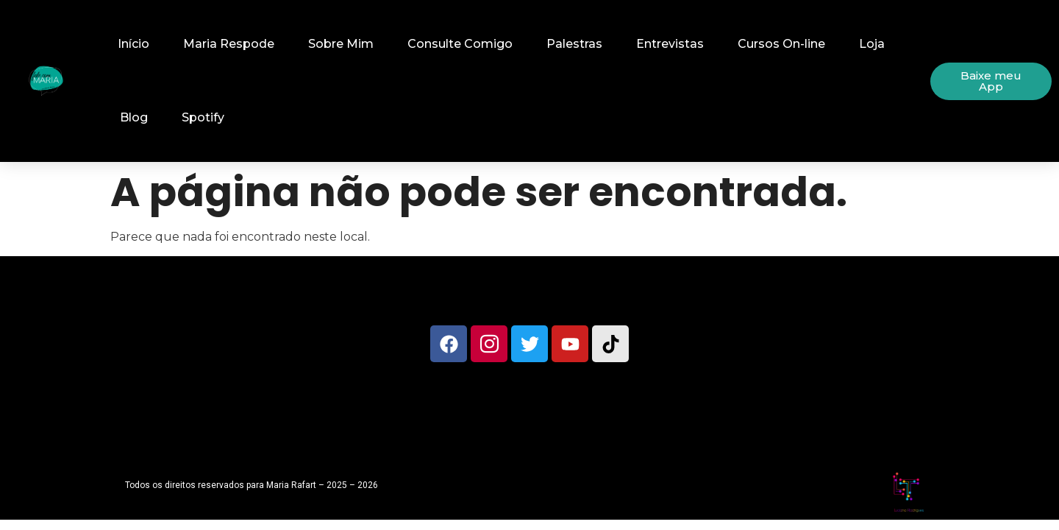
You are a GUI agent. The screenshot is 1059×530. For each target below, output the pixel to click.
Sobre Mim (341, 44)
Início (133, 44)
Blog (134, 117)
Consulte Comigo (460, 44)
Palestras (574, 44)
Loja (872, 44)
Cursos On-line (781, 44)
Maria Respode (228, 44)
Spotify (203, 117)
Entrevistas (670, 44)
